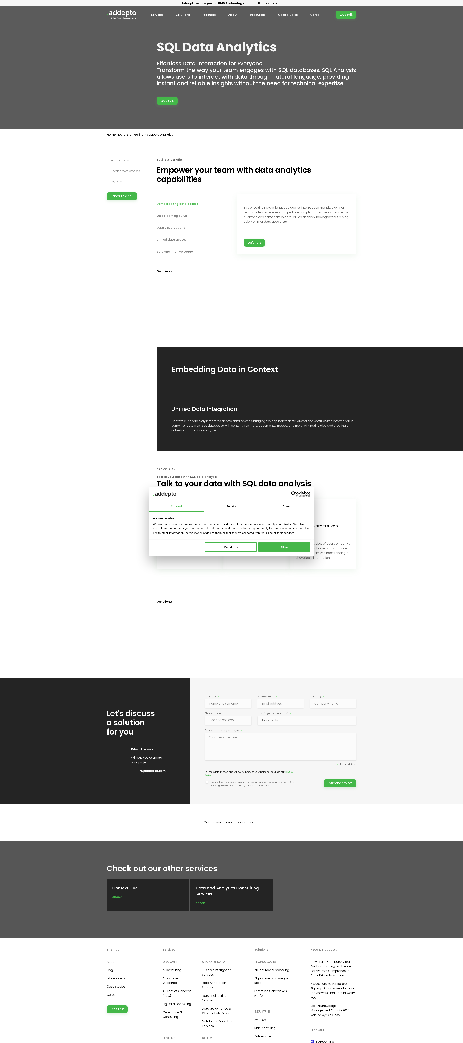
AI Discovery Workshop (171, 980)
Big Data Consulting (177, 1004)
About (233, 15)
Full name (210, 696)
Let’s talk (167, 101)
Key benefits (118, 181)
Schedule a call (122, 196)
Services (158, 15)
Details (231, 546)
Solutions (183, 15)
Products (209, 15)
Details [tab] (231, 506)
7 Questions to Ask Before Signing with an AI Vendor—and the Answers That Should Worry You (333, 991)
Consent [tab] (176, 506)
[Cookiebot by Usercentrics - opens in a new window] (294, 494)
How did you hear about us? (273, 713)
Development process (125, 171)
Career (314, 15)
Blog (110, 970)
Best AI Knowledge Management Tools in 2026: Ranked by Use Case (330, 1010)
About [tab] (287, 506)
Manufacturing (265, 1028)
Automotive (262, 1036)
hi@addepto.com (152, 771)
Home (111, 134)
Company (315, 696)
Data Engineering (131, 134)
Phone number (213, 713)
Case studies (287, 15)
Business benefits (122, 160)
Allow (284, 546)
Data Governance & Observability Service (217, 1010)
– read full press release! (231, 3)
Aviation (260, 1020)
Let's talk (346, 14)
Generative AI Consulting (172, 1014)
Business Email (265, 696)
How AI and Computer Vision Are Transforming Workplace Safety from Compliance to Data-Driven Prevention (331, 969)
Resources (257, 15)
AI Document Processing (271, 970)
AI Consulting (172, 970)
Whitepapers (116, 978)
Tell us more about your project (222, 730)
